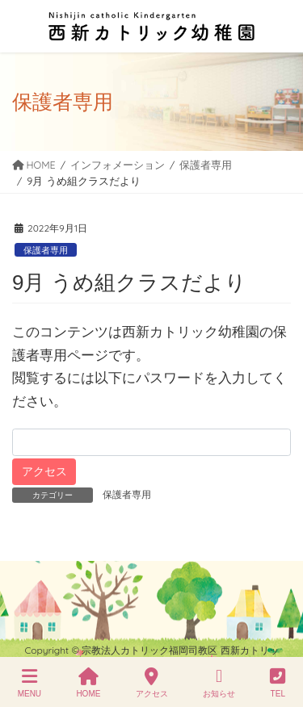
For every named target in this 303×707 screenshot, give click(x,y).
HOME (88, 682)
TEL (277, 682)
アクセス (152, 682)
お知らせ (219, 682)
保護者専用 (45, 250)
